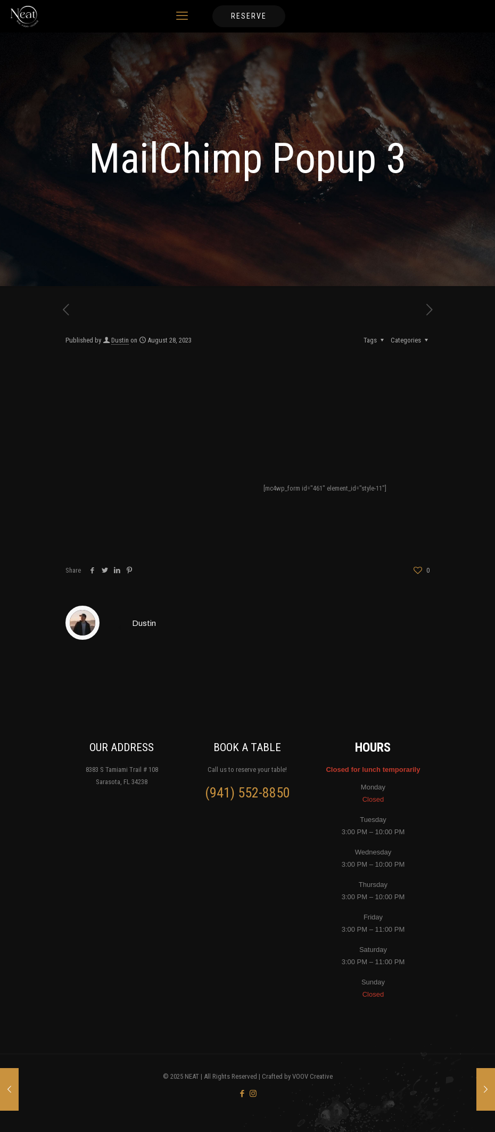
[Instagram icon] (253, 1093)
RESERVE (249, 16)
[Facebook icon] (242, 1093)
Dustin (120, 340)
